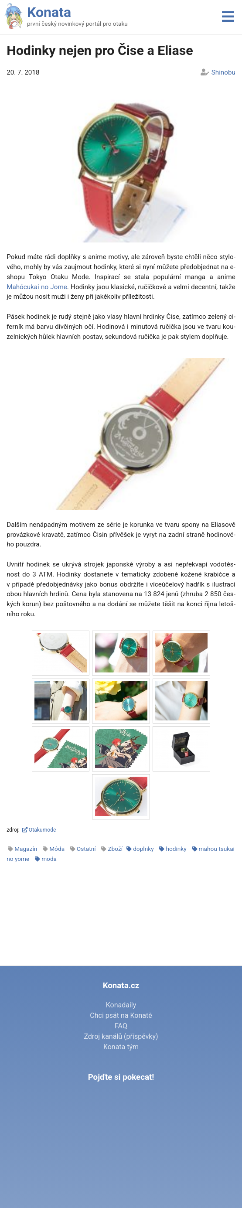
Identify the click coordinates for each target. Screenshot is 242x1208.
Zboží (115, 848)
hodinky (176, 848)
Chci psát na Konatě (121, 1015)
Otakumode (39, 830)
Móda (57, 848)
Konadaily (121, 1005)
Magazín (25, 848)
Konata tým (121, 1047)
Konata (49, 12)
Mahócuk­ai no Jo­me (37, 287)
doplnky (143, 848)
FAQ (121, 1026)
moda (49, 858)
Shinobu (223, 72)
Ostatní (86, 848)
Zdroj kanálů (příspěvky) (121, 1036)
